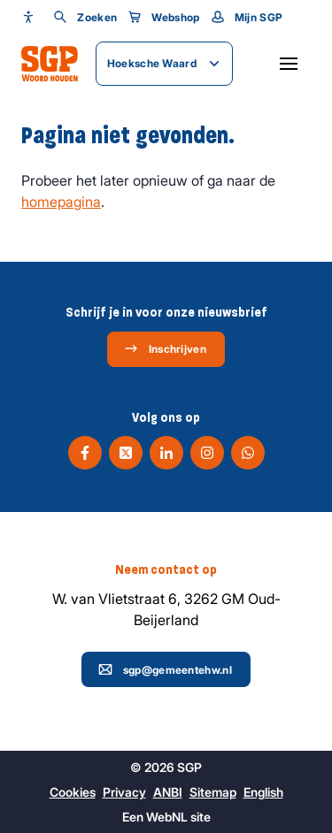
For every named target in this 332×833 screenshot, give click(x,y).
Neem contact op (166, 569)
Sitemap (212, 791)
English (263, 791)
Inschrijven (165, 348)
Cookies (73, 791)
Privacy (124, 791)
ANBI (167, 791)
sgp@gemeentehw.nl (165, 669)
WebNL (167, 816)
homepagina (61, 201)
